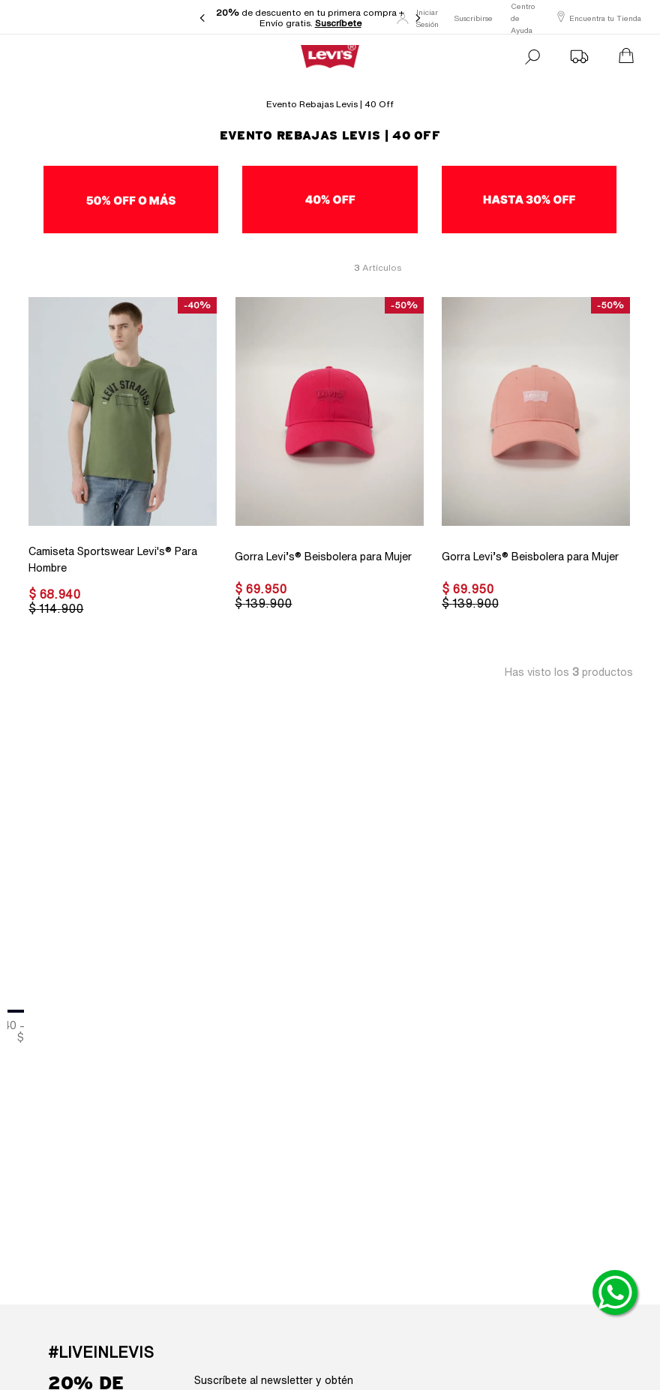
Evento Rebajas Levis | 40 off (330, 104)
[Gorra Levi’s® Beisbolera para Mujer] (329, 457)
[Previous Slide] (202, 18)
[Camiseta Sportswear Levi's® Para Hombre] (122, 457)
